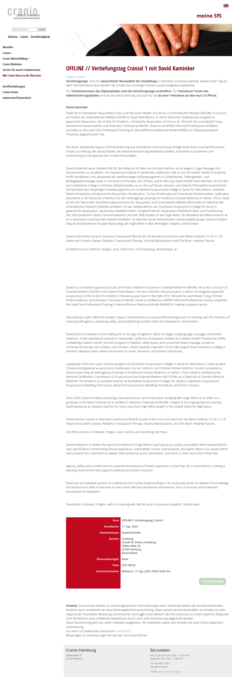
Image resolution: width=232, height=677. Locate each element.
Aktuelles (8, 47)
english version (76, 77)
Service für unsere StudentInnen (21, 70)
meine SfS (209, 15)
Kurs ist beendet (212, 581)
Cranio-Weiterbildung (15, 58)
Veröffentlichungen (14, 86)
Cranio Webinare (12, 64)
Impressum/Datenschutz (17, 98)
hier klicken (123, 631)
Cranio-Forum (10, 92)
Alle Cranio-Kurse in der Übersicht (22, 75)
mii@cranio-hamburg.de (169, 671)
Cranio (24, 36)
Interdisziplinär (40, 36)
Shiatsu (13, 36)
